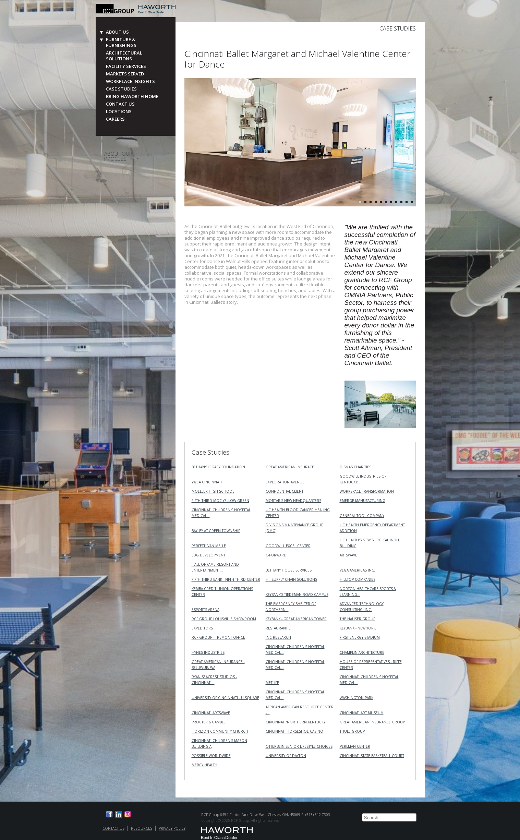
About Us (117, 32)
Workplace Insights (130, 81)
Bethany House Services (289, 570)
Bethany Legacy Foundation (218, 467)
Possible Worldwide (211, 755)
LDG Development (208, 555)
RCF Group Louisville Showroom (224, 618)
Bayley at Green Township (216, 530)
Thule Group (352, 731)
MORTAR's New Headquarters (293, 500)
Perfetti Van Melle (209, 545)
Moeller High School (213, 491)
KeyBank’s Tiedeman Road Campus (297, 594)
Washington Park (356, 697)
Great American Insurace (290, 467)
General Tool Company (362, 515)
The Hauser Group (357, 618)
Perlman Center (355, 746)
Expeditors (202, 628)
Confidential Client (284, 491)
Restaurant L (278, 628)
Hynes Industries (208, 652)
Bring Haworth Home (132, 96)
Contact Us (120, 104)
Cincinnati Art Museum (362, 712)
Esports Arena (205, 609)
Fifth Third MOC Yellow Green (220, 500)
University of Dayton (286, 755)
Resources (141, 828)
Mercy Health (204, 765)
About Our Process (118, 156)
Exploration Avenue (285, 482)
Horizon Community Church (220, 731)
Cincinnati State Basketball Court (372, 755)
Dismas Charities (355, 467)
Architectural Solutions (124, 56)
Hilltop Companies (357, 579)
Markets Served (125, 74)
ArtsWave (348, 555)
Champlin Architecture (362, 652)
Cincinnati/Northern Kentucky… (297, 722)
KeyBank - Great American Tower (296, 618)
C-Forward (276, 555)
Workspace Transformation (367, 491)
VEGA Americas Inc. (357, 570)
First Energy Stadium (360, 637)
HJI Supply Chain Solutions (291, 579)
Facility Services (126, 66)
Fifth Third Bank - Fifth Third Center (226, 579)
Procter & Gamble (209, 722)
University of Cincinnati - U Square (225, 697)
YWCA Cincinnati (207, 482)
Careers (115, 119)
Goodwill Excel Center (288, 545)
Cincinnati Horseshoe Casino (294, 731)
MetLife (272, 682)
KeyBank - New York (358, 628)
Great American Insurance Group (372, 722)
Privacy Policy (172, 828)
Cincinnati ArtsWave (211, 712)
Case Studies (121, 89)
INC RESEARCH (278, 637)
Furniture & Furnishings (121, 42)
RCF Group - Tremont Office (218, 637)
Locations (119, 112)
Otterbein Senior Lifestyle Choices (299, 746)
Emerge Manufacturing (362, 500)
